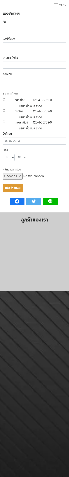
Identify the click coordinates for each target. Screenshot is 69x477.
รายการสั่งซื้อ (10, 57)
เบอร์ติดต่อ (9, 38)
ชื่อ (4, 21)
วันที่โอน (7, 133)
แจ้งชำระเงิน (11, 13)
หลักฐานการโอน (12, 169)
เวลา (5, 150)
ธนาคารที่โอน (10, 93)
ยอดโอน (7, 74)
